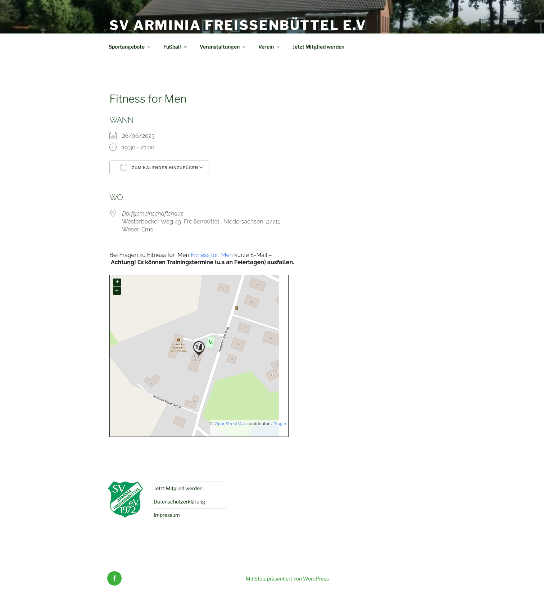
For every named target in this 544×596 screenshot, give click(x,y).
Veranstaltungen (223, 47)
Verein (269, 47)
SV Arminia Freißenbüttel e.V (238, 25)
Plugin (279, 423)
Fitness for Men (211, 255)
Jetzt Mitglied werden (318, 47)
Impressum (167, 515)
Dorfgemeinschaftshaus (152, 213)
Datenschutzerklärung (179, 501)
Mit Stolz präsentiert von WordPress (287, 578)
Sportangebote (130, 47)
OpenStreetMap (230, 423)
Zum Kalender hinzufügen (159, 167)
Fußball (175, 47)
